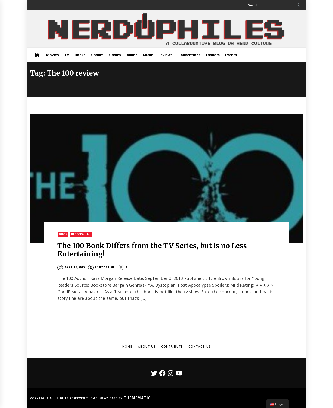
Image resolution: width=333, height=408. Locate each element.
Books (80, 54)
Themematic (137, 397)
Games (115, 54)
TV (67, 54)
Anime (132, 54)
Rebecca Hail (81, 234)
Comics (97, 54)
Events (231, 54)
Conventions (189, 54)
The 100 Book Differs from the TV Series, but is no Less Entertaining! (152, 249)
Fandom (213, 54)
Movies (52, 54)
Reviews (165, 54)
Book (63, 234)
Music (148, 54)
